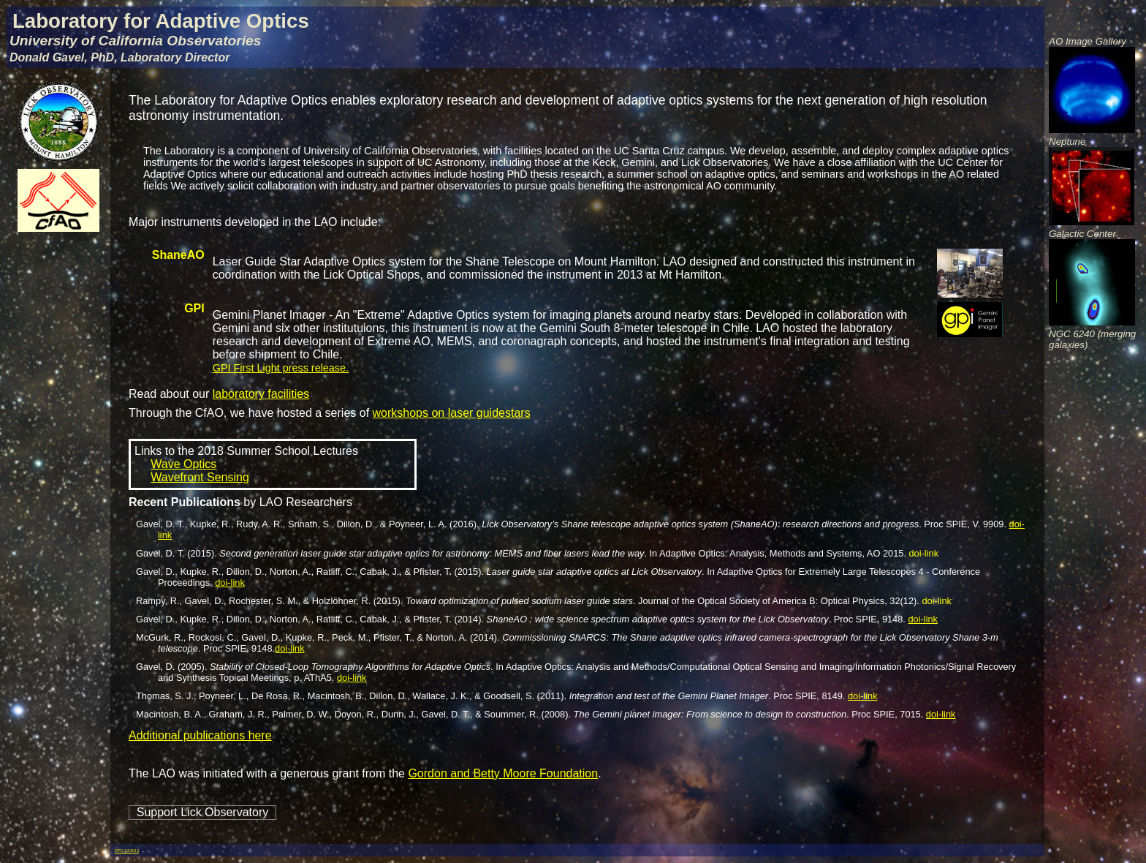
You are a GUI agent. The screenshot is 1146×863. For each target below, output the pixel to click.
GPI (194, 308)
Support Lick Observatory (203, 812)
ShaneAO (178, 255)
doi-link (924, 553)
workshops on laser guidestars (452, 413)
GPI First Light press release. (281, 368)
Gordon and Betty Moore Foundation (503, 773)
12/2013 (127, 850)
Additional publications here (200, 735)
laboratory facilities (261, 394)
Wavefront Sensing (200, 477)
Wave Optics (183, 464)
